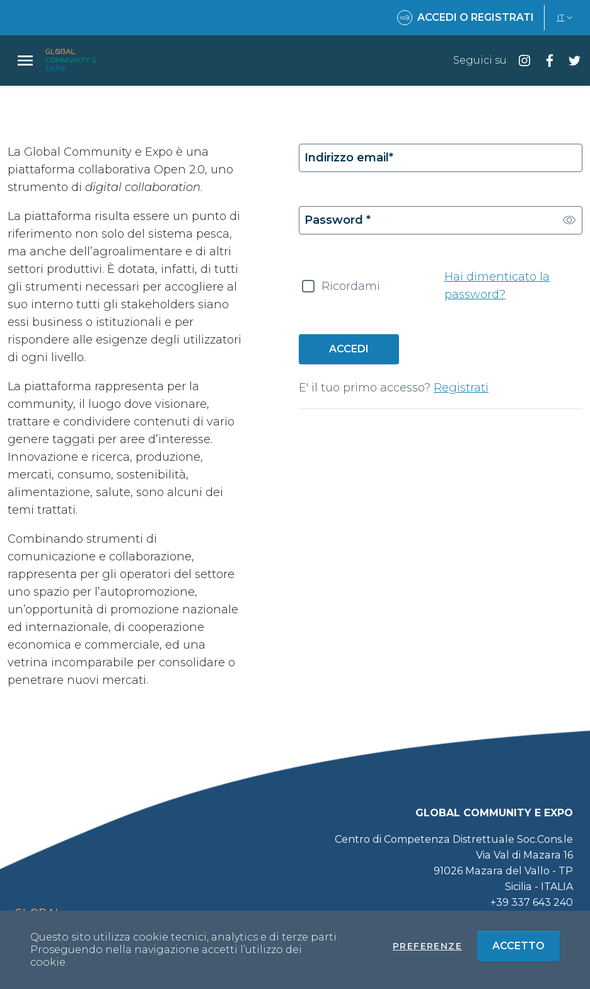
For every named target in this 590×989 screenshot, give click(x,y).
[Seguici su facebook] (544, 60)
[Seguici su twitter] (569, 60)
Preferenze (427, 946)
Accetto (526, 945)
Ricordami (350, 286)
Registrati (461, 388)
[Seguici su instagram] (519, 60)
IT (566, 17)
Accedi (349, 349)
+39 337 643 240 (531, 902)
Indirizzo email (348, 158)
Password (337, 220)
